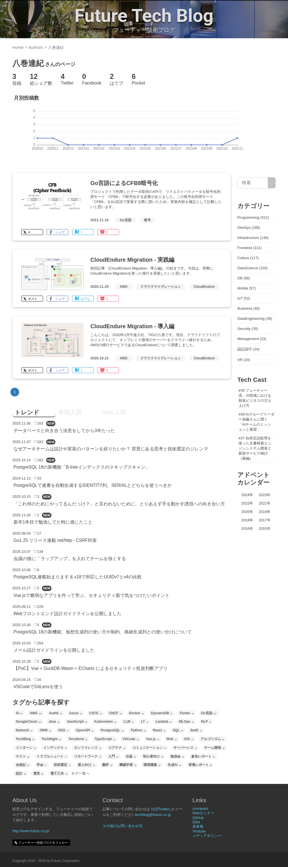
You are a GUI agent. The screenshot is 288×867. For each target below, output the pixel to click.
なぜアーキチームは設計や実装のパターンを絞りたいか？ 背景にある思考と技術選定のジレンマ (111, 448)
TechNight (51, 739)
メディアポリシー (207, 836)
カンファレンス (87, 748)
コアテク (116, 748)
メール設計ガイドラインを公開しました (54, 650)
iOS (188, 739)
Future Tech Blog (144, 15)
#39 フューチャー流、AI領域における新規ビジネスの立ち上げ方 (254, 398)
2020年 (247, 512)
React (159, 730)
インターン (26, 748)
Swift (195, 730)
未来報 (197, 826)
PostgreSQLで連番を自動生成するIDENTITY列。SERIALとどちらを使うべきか (93, 485)
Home (18, 47)
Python (138, 730)
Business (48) (248, 308)
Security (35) (247, 329)
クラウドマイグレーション (160, 287)
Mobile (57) (246, 288)
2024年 (247, 495)
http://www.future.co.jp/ (31, 831)
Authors (36, 47)
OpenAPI (84, 730)
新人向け (86, 765)
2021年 (265, 503)
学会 (42, 765)
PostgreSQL (112, 730)
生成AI (174, 765)
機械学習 (127, 765)
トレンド (27, 412)
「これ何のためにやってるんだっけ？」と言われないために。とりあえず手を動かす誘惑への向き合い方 (119, 503)
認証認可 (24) (248, 349)
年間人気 (70, 412)
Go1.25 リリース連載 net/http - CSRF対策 (55, 540)
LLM (128, 722)
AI (19, 713)
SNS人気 (114, 412)
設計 (21, 773)
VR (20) (243, 360)
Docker (136, 713)
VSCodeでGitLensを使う (38, 686)
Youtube (199, 831)
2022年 (247, 503)
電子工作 (58, 773)
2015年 (265, 528)
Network (24, 730)
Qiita (196, 822)
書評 (107, 765)
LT (144, 722)
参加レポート (203, 756)
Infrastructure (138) (253, 238)
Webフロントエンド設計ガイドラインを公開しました (68, 613)
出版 (131, 756)
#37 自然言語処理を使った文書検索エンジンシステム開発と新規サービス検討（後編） (254, 448)
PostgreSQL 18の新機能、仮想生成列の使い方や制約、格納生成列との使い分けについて (103, 631)
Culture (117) (248, 258)
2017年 (265, 520)
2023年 (265, 495)
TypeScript (104, 739)
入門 (113, 756)
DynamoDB (161, 713)
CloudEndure (204, 287)
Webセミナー (203, 813)
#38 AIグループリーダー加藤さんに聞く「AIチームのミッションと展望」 (256, 422)
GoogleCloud (28, 722)
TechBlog (25, 739)
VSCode (130, 739)
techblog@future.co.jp (153, 815)
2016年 (247, 528)
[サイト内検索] (272, 182)
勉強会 (177, 756)
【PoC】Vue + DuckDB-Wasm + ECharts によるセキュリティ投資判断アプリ (91, 668)
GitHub (198, 818)
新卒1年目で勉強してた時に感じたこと (53, 522)
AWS (123, 287)
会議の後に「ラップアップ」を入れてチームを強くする (70, 558)
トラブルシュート (52, 756)
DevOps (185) (248, 227)
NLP (206, 722)
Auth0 (55, 713)
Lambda (164, 722)
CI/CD (95, 713)
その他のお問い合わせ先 (122, 826)
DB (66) (243, 278)
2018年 (247, 520)
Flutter (187, 713)
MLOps (186, 722)
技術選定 (62, 765)
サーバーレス (185, 748)
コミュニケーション (149, 748)
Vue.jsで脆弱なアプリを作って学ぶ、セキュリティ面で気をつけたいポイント (92, 595)
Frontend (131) (249, 248)
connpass (200, 808)
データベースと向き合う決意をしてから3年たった (64, 430)
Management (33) (251, 339)
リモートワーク (87, 756)
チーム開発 (214, 748)
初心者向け (153, 756)
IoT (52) (243, 298)
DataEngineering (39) (254, 318)
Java (53, 722)
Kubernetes (105, 722)
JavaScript (77, 722)
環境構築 (151, 765)
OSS (63, 730)
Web (171, 739)
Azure (75, 713)
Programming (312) (253, 217)
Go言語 (125, 220)
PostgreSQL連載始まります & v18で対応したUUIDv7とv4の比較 (78, 576)
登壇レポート (200, 765)
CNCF (115, 713)
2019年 (265, 512)
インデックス (55, 748)
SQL (178, 730)
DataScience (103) (252, 268)
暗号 (147, 220)
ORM (45, 730)
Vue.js (152, 739)
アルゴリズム (212, 739)
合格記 (22, 765)
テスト (22, 756)
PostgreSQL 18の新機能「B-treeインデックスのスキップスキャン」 (82, 467)
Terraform (77, 739)
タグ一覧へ (80, 773)
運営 (38, 773)
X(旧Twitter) (160, 809)
